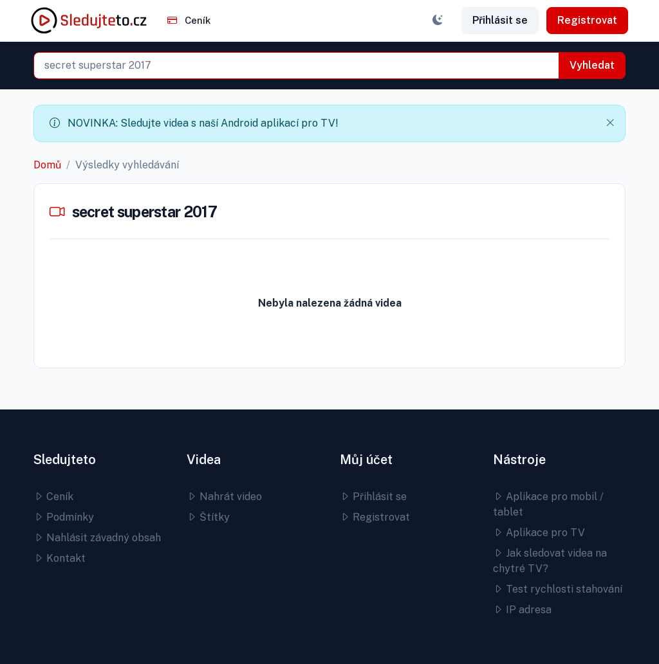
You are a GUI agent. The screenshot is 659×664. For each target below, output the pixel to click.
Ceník (188, 20)
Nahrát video (224, 496)
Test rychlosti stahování (557, 589)
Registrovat (587, 20)
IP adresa (522, 610)
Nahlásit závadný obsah (97, 538)
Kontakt (59, 558)
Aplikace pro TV (539, 532)
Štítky (208, 517)
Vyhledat (592, 65)
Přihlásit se (500, 20)
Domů (47, 165)
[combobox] (296, 65)
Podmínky (63, 517)
